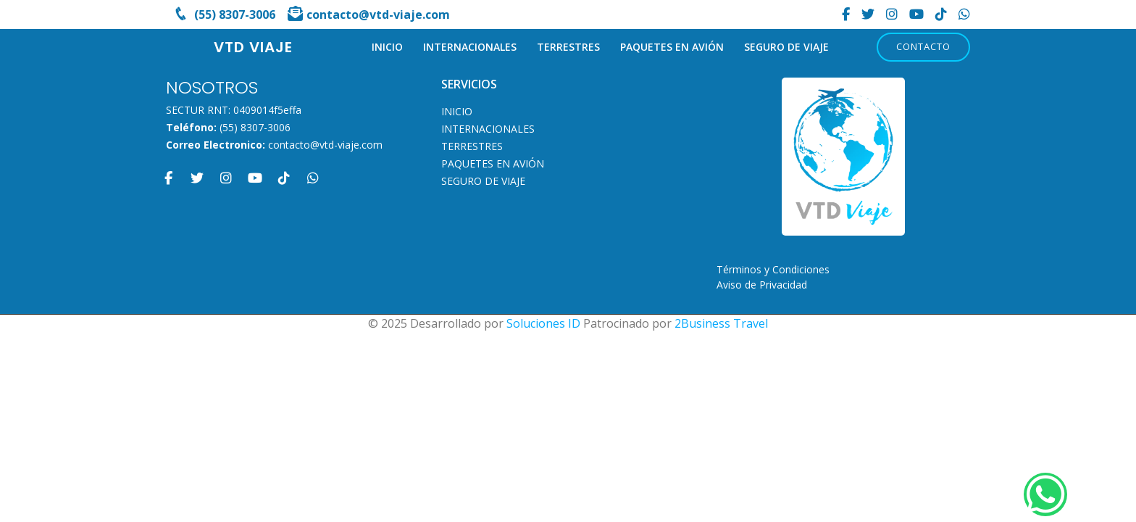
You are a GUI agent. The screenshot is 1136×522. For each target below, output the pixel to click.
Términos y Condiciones (773, 269)
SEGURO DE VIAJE (786, 47)
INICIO (387, 47)
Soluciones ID (543, 323)
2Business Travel (721, 323)
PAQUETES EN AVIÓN (672, 47)
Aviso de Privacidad (762, 284)
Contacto (923, 46)
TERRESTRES (568, 47)
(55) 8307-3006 (255, 127)
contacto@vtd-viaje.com (325, 145)
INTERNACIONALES (470, 47)
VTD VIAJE (253, 47)
